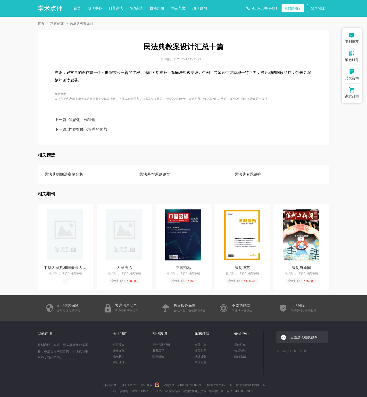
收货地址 (240, 350)
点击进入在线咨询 (303, 337)
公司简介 (119, 344)
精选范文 (178, 8)
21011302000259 (189, 385)
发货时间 (200, 350)
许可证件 (119, 362)
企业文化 (119, 350)
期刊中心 (94, 8)
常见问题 (200, 362)
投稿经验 (158, 356)
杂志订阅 (202, 333)
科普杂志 (116, 8)
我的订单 (240, 344)
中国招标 (183, 268)
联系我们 (119, 356)
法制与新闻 (301, 268)
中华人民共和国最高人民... (67, 268)
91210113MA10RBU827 (146, 391)
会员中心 (200, 344)
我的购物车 (292, 8)
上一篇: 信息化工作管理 (75, 120)
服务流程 (158, 350)
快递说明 (200, 356)
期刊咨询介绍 (161, 344)
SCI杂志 (136, 8)
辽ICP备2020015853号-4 (135, 385)
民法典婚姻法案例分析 (63, 174)
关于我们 (120, 333)
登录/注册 (318, 8)
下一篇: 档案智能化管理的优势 (81, 129)
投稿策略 (157, 8)
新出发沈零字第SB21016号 (247, 385)
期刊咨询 (199, 8)
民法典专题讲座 (248, 174)
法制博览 (242, 268)
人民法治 (124, 268)
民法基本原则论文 (154, 174)
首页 (77, 8)
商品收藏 (240, 356)
